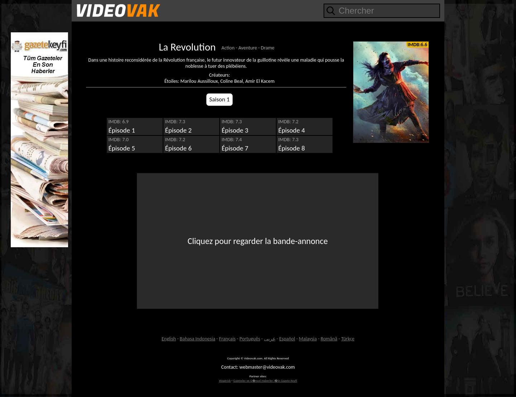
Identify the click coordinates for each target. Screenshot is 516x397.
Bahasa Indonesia (197, 339)
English (169, 339)
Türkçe (347, 339)
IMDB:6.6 (417, 45)
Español (287, 339)
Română (329, 339)
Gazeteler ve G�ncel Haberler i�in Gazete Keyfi (265, 380)
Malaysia (308, 339)
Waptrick (225, 380)
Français (227, 339)
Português (249, 339)
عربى (270, 339)
